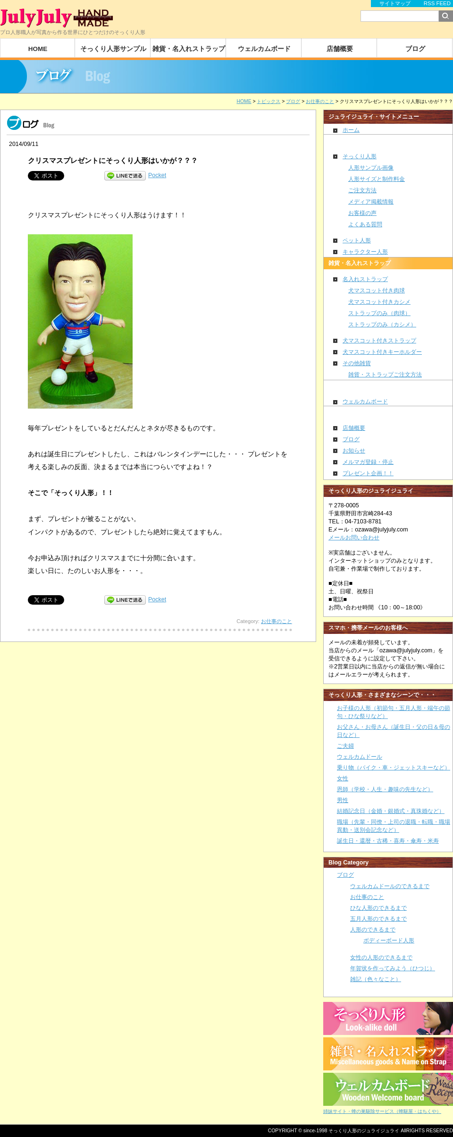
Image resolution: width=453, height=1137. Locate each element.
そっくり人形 (360, 156)
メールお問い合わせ (353, 537)
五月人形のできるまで (378, 918)
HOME (38, 48)
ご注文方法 (362, 190)
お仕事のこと (276, 621)
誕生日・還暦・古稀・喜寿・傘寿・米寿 (388, 841)
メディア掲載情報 (371, 201)
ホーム (351, 130)
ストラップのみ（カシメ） (382, 324)
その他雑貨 (357, 363)
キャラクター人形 (365, 251)
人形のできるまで (372, 929)
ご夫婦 (345, 746)
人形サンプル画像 (371, 167)
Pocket (157, 175)
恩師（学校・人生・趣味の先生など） (385, 789)
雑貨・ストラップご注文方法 (385, 374)
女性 (342, 778)
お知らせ (354, 450)
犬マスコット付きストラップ (379, 340)
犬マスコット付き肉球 (376, 290)
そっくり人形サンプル (113, 48)
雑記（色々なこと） (375, 979)
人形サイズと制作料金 (376, 179)
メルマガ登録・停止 (368, 462)
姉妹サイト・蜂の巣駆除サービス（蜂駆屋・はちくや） (382, 1111)
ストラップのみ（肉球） (379, 313)
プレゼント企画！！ (368, 473)
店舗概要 (340, 48)
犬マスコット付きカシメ (379, 302)
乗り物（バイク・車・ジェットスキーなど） (393, 767)
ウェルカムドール (359, 756)
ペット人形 (357, 240)
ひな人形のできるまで (378, 908)
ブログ (415, 48)
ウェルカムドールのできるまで (389, 886)
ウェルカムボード (264, 48)
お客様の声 (362, 213)
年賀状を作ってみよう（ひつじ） (392, 968)
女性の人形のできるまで (381, 957)
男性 (342, 800)
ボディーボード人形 (388, 940)
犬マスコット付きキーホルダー (382, 352)
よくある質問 (365, 224)
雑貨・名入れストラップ (188, 48)
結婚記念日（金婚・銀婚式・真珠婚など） (391, 811)
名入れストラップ (365, 279)
